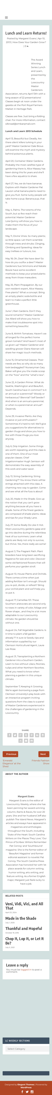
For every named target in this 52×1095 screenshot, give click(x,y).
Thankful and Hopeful (23, 928)
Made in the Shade (20, 918)
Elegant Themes (25, 1084)
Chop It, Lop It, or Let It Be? (24, 940)
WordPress (26, 1087)
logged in (26, 969)
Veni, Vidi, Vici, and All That (24, 906)
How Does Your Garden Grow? (29, 42)
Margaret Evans (27, 38)
